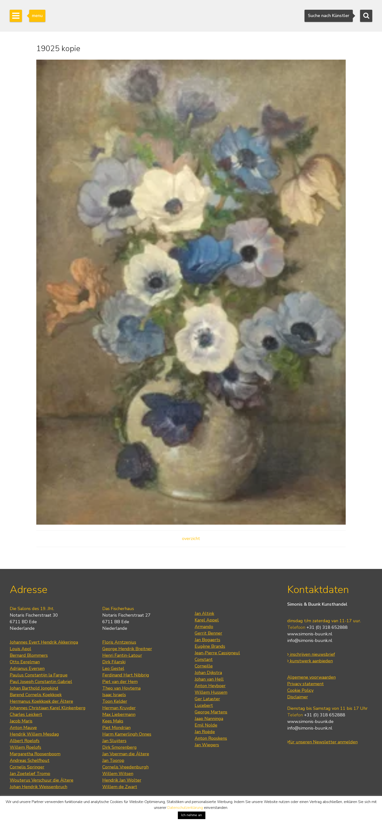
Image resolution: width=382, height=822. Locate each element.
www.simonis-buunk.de (310, 721)
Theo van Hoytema (121, 688)
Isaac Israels (114, 695)
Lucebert (204, 705)
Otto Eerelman (25, 662)
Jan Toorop (113, 760)
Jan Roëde (205, 732)
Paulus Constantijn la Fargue (38, 675)
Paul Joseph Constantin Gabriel (41, 682)
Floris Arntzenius (119, 642)
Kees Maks (112, 721)
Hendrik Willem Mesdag (34, 734)
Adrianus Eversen (27, 668)
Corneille (204, 666)
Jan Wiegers (207, 745)
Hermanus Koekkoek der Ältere (41, 701)
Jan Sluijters (114, 741)
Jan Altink (204, 613)
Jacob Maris (21, 721)
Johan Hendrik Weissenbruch (38, 787)
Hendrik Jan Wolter (121, 780)
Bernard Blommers (29, 655)
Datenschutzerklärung (185, 807)
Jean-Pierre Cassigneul (217, 653)
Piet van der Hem (120, 682)
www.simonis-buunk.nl (309, 634)
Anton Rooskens (211, 738)
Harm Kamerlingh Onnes (126, 734)
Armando (204, 627)
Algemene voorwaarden (311, 677)
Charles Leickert (26, 714)
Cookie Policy (300, 690)
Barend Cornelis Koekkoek (36, 695)
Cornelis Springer (27, 767)
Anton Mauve (23, 728)
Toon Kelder (114, 701)
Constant (204, 659)
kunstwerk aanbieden (310, 661)
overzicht (191, 538)
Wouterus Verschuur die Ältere (41, 780)
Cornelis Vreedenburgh (125, 767)
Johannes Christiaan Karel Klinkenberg (48, 708)
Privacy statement (305, 684)
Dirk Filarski (113, 662)
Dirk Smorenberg (119, 747)
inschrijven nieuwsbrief (311, 654)
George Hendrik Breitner (127, 649)
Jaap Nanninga (209, 719)
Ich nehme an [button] (191, 815)
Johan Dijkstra (208, 673)
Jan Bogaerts (207, 640)
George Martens (211, 712)
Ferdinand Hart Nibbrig (125, 675)
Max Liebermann (118, 714)
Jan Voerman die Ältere (125, 754)
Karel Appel (207, 620)
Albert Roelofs (24, 741)
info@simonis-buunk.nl (309, 640)
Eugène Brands (210, 646)
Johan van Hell (209, 679)
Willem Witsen (117, 773)
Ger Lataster (207, 699)
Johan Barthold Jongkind (34, 688)
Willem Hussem (211, 692)
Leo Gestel (113, 668)
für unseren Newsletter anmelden (322, 742)
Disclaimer (297, 697)
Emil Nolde (206, 725)
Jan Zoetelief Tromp (30, 773)
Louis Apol (20, 649)
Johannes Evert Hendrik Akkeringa (44, 642)
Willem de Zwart (119, 787)
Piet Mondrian (116, 728)
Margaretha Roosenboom (35, 754)
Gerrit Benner (208, 633)
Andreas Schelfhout (29, 760)
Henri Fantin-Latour (122, 655)
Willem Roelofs (25, 747)
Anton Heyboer (210, 686)
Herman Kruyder (119, 708)
